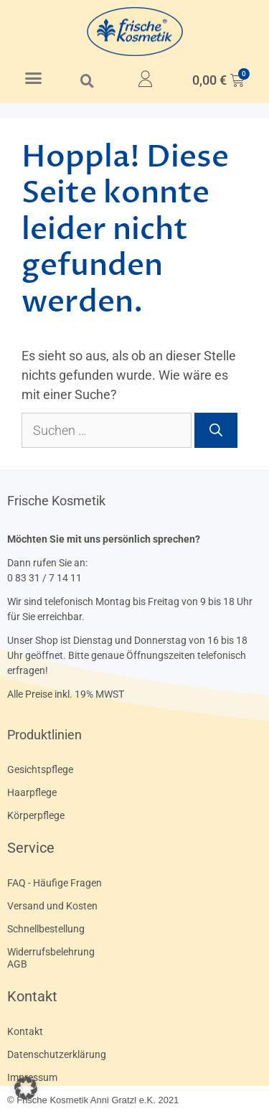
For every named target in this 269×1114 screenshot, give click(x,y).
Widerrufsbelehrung (51, 952)
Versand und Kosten (52, 906)
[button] (33, 78)
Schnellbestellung (46, 929)
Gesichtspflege (40, 769)
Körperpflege (36, 815)
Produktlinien (44, 734)
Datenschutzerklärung (56, 1054)
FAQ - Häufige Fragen (54, 883)
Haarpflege (32, 792)
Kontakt (32, 996)
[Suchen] (215, 430)
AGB (17, 964)
